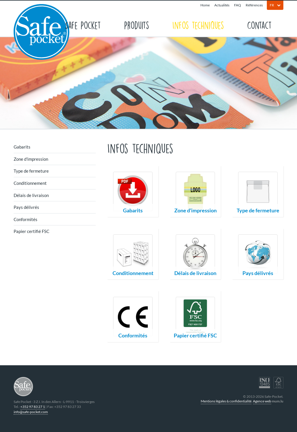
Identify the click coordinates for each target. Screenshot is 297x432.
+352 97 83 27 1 (32, 406)
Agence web (262, 401)
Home (205, 5)
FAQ (237, 5)
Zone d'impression (31, 159)
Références (254, 5)
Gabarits (22, 146)
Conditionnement (30, 183)
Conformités (25, 219)
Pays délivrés (26, 207)
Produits (136, 25)
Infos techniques (198, 25)
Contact (259, 25)
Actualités (221, 5)
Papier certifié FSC (31, 231)
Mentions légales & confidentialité (226, 401)
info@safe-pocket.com (31, 412)
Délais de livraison (31, 195)
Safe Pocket (83, 25)
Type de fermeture (31, 170)
